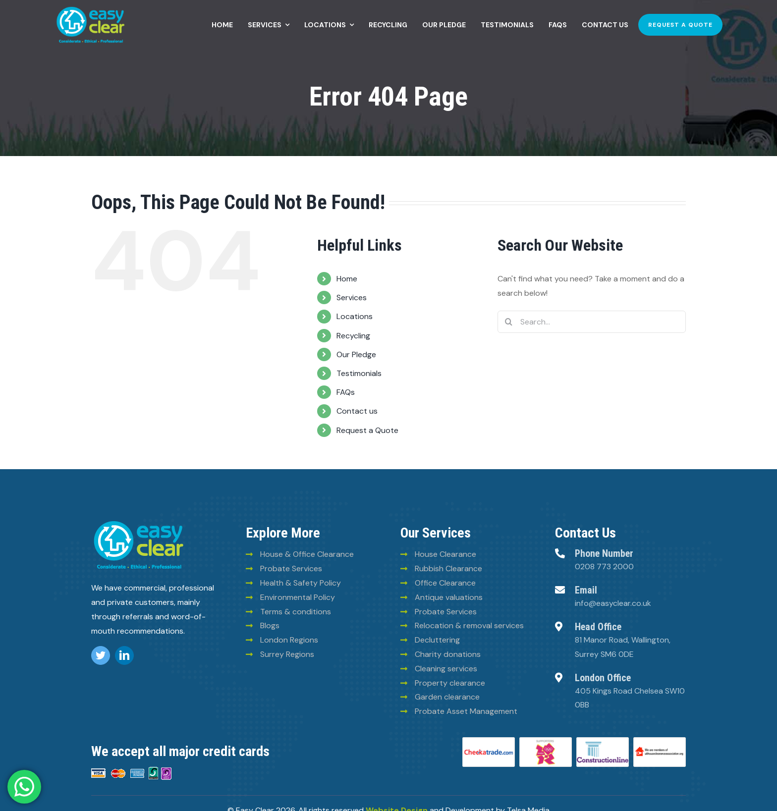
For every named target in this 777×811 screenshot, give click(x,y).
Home (346, 278)
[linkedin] (124, 655)
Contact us (357, 411)
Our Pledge (356, 354)
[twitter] (100, 655)
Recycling (353, 335)
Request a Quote (367, 430)
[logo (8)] (138, 522)
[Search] (509, 322)
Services (351, 297)
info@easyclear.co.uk (613, 603)
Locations (354, 316)
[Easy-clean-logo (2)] (90, 8)
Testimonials (359, 373)
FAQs (345, 392)
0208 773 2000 (604, 566)
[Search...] (592, 322)
